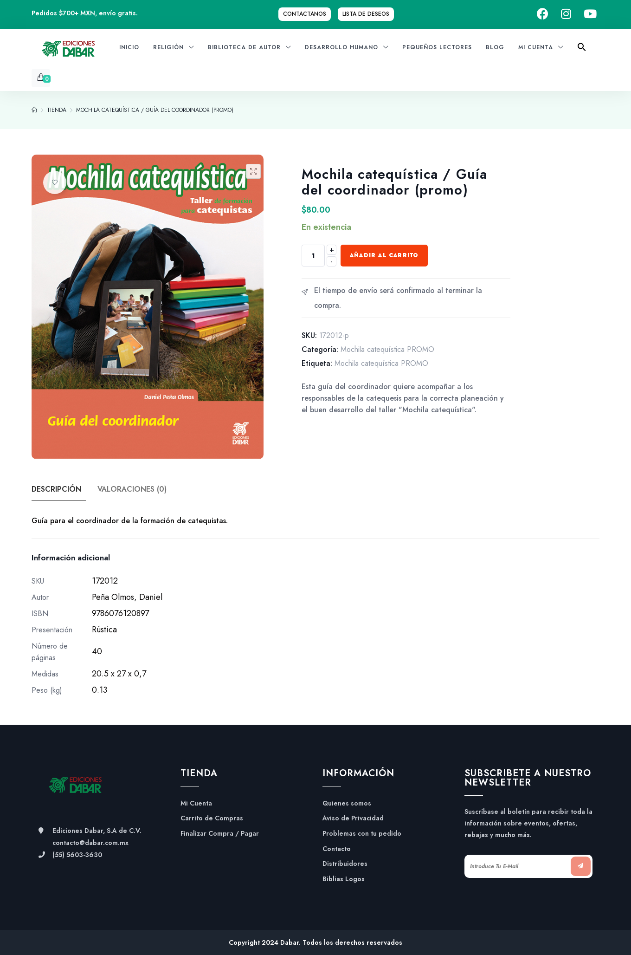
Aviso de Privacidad (353, 818)
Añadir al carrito (384, 255)
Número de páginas (50, 652)
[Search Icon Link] (581, 50)
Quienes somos (346, 803)
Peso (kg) (47, 690)
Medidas (45, 674)
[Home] (34, 110)
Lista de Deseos (365, 14)
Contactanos (304, 14)
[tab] (64, 489)
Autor (40, 597)
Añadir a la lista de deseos (54, 182)
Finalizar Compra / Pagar (219, 833)
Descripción (57, 489)
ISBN (40, 613)
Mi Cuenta (196, 803)
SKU (38, 581)
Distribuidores (344, 863)
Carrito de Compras (211, 818)
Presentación (52, 629)
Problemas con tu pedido (361, 833)
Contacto (336, 849)
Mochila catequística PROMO (387, 349)
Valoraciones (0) (132, 489)
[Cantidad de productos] (313, 255)
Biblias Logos (343, 879)
